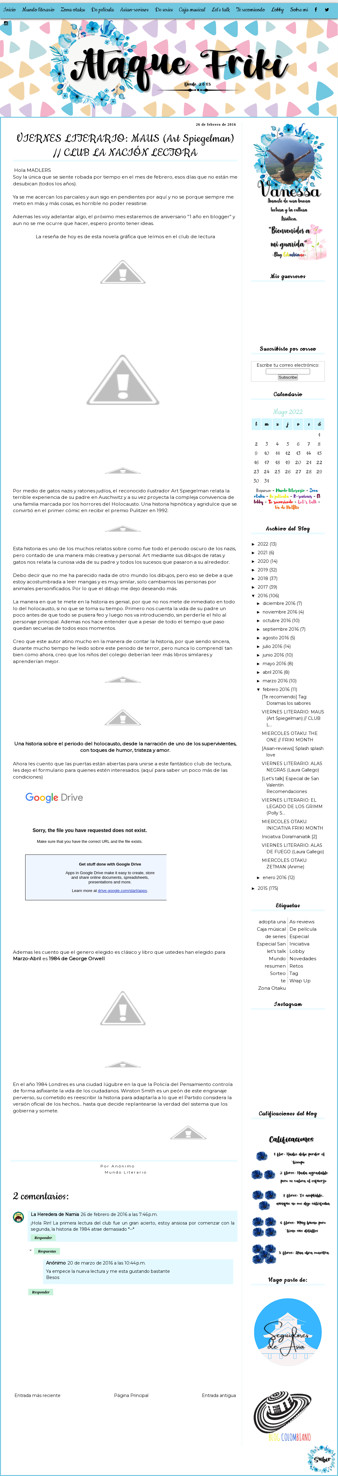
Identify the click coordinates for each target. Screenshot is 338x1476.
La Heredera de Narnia (55, 1214)
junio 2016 (274, 655)
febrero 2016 (277, 689)
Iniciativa (299, 944)
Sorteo (278, 973)
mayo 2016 (275, 663)
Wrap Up (300, 981)
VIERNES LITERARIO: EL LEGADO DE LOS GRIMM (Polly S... (292, 806)
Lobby (277, 10)
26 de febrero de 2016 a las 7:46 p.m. (119, 1214)
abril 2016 (273, 672)
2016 (263, 595)
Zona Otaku (272, 988)
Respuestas (47, 1251)
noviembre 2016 (280, 612)
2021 (263, 552)
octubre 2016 (277, 620)
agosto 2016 (276, 638)
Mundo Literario (126, 1172)
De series (164, 10)
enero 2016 (275, 877)
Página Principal (131, 1395)
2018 (263, 578)
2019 (263, 570)
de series (275, 936)
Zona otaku (73, 10)
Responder (43, 1237)
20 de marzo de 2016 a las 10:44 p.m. (107, 1263)
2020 (264, 561)
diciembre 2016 (280, 603)
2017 (263, 587)
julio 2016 (273, 646)
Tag (293, 973)
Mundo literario (38, 10)
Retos (296, 966)
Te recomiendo (250, 10)
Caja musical (192, 10)
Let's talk (220, 10)
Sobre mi (299, 10)
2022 (263, 544)
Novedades (302, 958)
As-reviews (301, 922)
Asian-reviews (134, 10)
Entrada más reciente (37, 1395)
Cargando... (90, 864)
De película (102, 10)
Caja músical (271, 929)
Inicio (9, 10)
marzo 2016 (276, 681)
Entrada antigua (219, 1395)
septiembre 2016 (281, 629)
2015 (263, 888)
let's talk (276, 951)
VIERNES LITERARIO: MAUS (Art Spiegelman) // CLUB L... (293, 718)
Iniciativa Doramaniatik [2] (289, 836)
